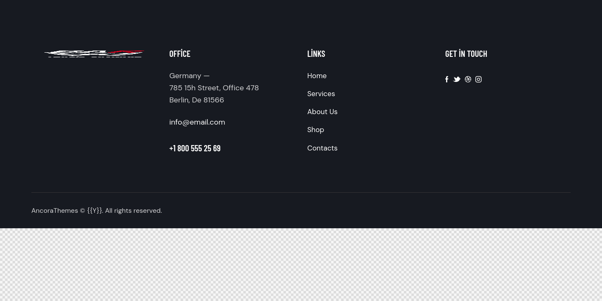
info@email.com (197, 122)
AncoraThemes (54, 210)
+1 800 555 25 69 (195, 148)
